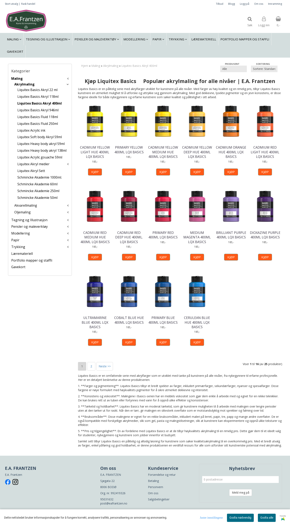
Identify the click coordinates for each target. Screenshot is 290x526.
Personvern (155, 487)
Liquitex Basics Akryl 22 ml (37, 90)
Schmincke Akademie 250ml (38, 191)
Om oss (258, 4)
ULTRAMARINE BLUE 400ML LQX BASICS (95, 322)
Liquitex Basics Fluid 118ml (37, 117)
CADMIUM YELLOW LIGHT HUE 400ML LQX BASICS (95, 152)
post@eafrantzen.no (113, 503)
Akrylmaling (24, 84)
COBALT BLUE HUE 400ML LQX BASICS (129, 319)
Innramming (275, 4)
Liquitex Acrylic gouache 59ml (39, 157)
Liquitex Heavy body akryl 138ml (42, 150)
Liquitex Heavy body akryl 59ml (41, 143)
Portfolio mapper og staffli (31, 260)
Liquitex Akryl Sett (31, 171)
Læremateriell (22, 253)
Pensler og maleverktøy (29, 226)
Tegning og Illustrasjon (29, 220)
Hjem (84, 66)
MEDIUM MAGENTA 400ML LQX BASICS (197, 237)
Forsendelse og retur (162, 475)
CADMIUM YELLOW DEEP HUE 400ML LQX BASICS (197, 152)
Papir (15, 240)
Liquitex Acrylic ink (31, 130)
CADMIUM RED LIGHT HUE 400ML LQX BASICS (265, 152)
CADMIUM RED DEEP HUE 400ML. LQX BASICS (129, 237)
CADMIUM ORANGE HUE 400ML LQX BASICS (231, 152)
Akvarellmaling (25, 205)
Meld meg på (240, 492)
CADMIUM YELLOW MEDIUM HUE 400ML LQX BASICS (163, 152)
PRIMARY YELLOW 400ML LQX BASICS (129, 149)
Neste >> (105, 366)
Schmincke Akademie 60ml (37, 184)
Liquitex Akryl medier (33, 164)
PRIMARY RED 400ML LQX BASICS (163, 234)
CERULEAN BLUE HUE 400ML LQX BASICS (197, 322)
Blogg (231, 4)
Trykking (18, 247)
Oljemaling (22, 212)
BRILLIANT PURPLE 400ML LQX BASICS (231, 234)
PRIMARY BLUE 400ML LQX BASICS (163, 319)
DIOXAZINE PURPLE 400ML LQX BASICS (265, 234)
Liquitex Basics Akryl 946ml (38, 110)
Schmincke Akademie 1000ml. (39, 177)
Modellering (20, 233)
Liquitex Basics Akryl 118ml (38, 96)
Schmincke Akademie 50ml (37, 197)
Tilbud (219, 4)
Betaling (153, 481)
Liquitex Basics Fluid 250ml (37, 123)
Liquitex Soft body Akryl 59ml (39, 137)
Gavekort (18, 267)
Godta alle (266, 517)
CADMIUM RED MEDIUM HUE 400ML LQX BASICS (95, 237)
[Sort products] (264, 69)
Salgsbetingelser (158, 499)
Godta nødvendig (240, 517)
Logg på (244, 4)
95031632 (106, 499)
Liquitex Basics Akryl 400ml (39, 103)
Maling (17, 78)
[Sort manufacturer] (233, 69)
